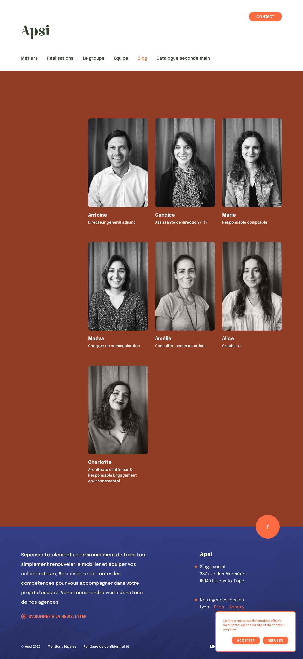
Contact (265, 17)
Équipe (121, 58)
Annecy (236, 607)
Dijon (219, 607)
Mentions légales (62, 646)
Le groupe (94, 58)
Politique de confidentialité (106, 646)
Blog (142, 58)
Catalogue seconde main (183, 58)
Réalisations (60, 58)
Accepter (246, 640)
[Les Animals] (35, 32)
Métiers (29, 58)
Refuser (275, 640)
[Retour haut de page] (268, 527)
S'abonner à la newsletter (58, 617)
